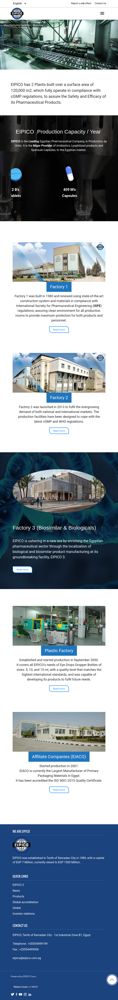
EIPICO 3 (18, 885)
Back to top (112, 980)
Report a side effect (81, 3)
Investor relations (24, 913)
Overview (38, 25)
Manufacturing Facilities (17, 25)
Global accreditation (25, 902)
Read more (59, 329)
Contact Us (100, 3)
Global (17, 908)
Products (18, 896)
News (16, 890)
